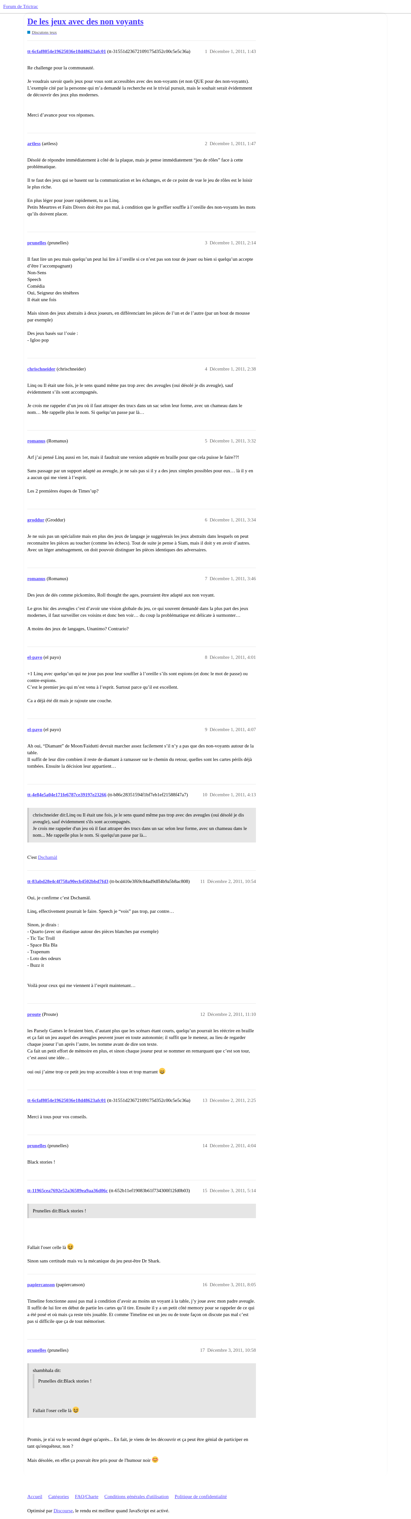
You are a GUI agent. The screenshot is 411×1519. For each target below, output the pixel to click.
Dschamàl (47, 857)
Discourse (63, 1510)
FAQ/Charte (86, 1496)
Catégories (58, 1496)
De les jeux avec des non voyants (85, 21)
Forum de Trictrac (20, 6)
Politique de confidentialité (201, 1496)
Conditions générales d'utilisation (136, 1496)
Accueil (34, 1496)
